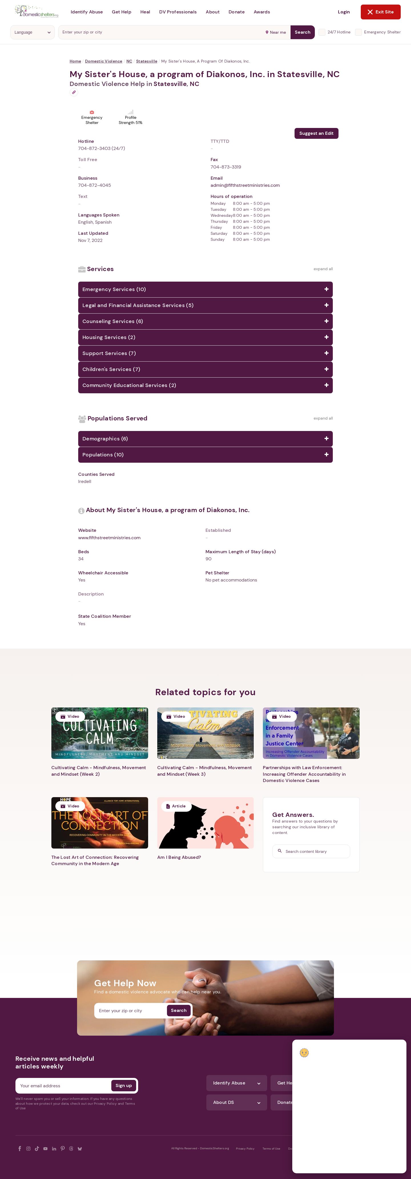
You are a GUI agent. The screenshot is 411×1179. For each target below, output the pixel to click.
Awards (262, 12)
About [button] (212, 12)
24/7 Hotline (339, 32)
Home (75, 61)
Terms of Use (271, 1148)
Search (303, 32)
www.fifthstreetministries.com (109, 538)
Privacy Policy (245, 1148)
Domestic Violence (103, 61)
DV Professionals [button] (178, 12)
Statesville (146, 61)
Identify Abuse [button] (87, 12)
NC (129, 61)
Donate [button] (237, 12)
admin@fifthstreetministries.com (245, 185)
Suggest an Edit (316, 133)
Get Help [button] (121, 12)
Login (344, 12)
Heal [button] (145, 12)
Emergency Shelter (382, 32)
